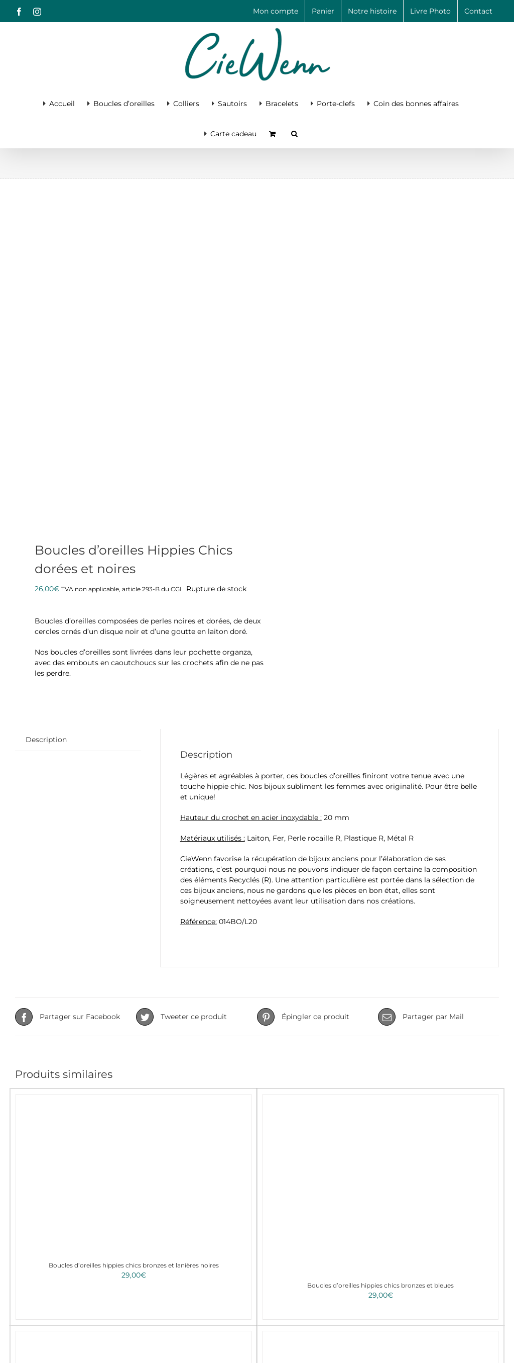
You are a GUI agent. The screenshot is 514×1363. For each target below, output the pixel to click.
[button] (294, 133)
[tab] (46, 740)
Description (46, 739)
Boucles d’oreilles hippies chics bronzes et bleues (380, 1285)
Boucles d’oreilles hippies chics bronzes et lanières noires (134, 1265)
